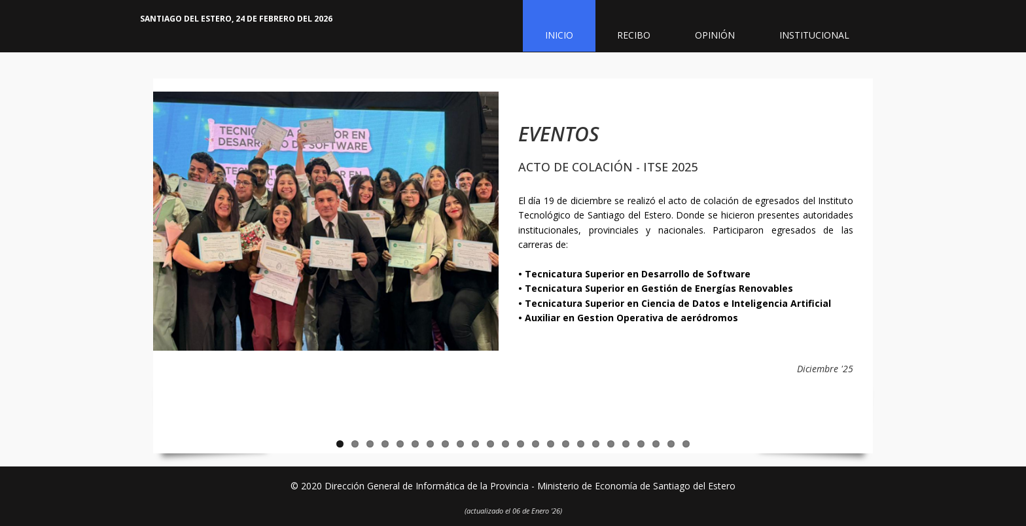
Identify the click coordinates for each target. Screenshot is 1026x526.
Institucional (815, 35)
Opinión (715, 35)
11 (490, 443)
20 (625, 443)
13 (520, 443)
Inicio (559, 35)
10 (475, 443)
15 (550, 443)
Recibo (634, 35)
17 (580, 443)
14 (535, 443)
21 (641, 443)
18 (595, 443)
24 (686, 443)
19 (610, 443)
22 (656, 443)
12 (505, 443)
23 (671, 443)
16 (565, 443)
